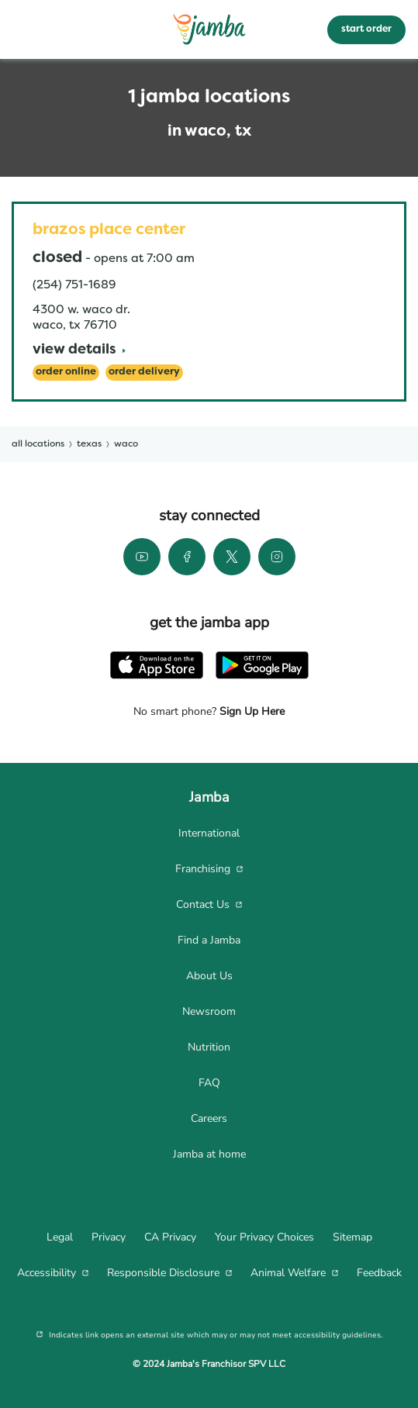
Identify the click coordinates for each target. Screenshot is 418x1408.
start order (366, 29)
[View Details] (79, 350)
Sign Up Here (250, 711)
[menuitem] (209, 833)
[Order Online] (66, 372)
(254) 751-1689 (74, 285)
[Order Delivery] (144, 372)
